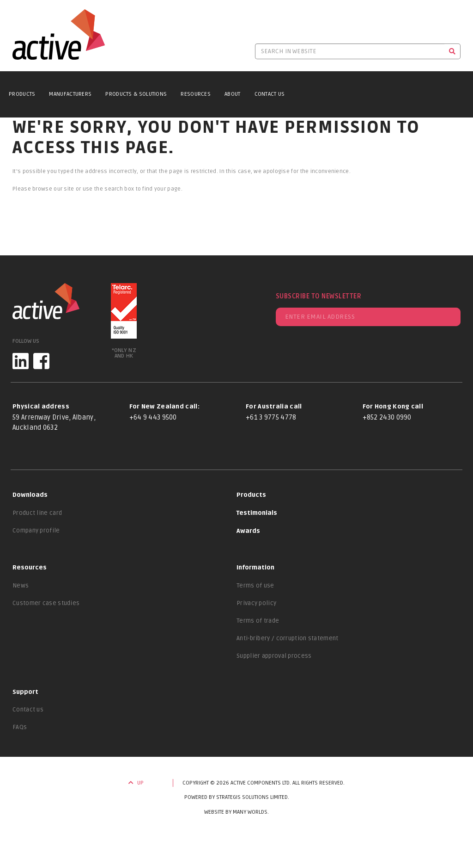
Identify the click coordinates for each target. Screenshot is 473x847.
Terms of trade (257, 620)
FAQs (19, 727)
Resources (196, 94)
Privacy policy (256, 603)
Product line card (37, 513)
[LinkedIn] (20, 361)
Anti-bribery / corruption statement (287, 638)
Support (25, 692)
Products (22, 94)
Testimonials (256, 513)
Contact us (27, 709)
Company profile (36, 530)
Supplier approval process (274, 656)
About (232, 94)
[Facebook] (41, 361)
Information (255, 567)
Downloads (30, 495)
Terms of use (255, 585)
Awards (248, 531)
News (20, 585)
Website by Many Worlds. (236, 812)
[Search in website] (349, 51)
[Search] (452, 51)
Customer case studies (45, 603)
